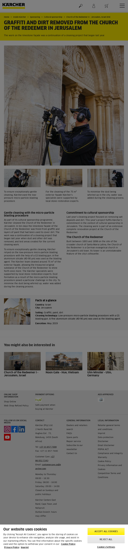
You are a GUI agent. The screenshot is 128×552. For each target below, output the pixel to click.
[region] (64, 538)
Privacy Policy (11, 547)
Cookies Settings (106, 547)
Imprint (25, 547)
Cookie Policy (68, 544)
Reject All (106, 539)
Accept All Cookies (106, 531)
